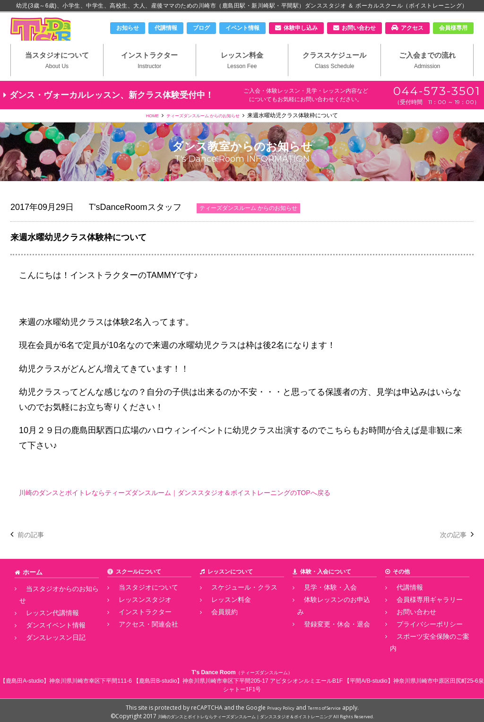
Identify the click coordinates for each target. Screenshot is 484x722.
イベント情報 (242, 28)
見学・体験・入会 (320, 604)
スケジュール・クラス (233, 604)
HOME (139, 133)
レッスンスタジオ (134, 615)
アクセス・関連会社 (137, 636)
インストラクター (150, 76)
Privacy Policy (275, 704)
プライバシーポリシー (418, 636)
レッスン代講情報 (42, 615)
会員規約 (216, 625)
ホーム (31, 589)
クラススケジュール (334, 76)
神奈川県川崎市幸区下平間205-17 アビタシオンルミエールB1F (262, 677)
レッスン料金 (242, 76)
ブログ (201, 28)
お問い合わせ (359, 28)
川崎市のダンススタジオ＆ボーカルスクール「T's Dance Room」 (60, 36)
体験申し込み (301, 28)
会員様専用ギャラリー (418, 615)
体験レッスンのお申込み (328, 615)
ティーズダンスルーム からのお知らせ (205, 133)
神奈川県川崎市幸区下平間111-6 (90, 677)
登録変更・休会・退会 (325, 625)
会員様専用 (453, 28)
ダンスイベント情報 (44, 625)
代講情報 (166, 28)
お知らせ (127, 28)
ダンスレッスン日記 (44, 636)
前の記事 (34, 552)
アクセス (412, 28)
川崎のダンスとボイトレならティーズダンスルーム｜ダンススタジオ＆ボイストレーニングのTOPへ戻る (219, 509)
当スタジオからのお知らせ (53, 604)
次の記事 (449, 552)
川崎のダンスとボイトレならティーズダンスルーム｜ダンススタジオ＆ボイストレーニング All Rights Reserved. (266, 713)
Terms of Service (328, 704)
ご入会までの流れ (427, 76)
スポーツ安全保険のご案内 (424, 646)
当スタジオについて (57, 76)
